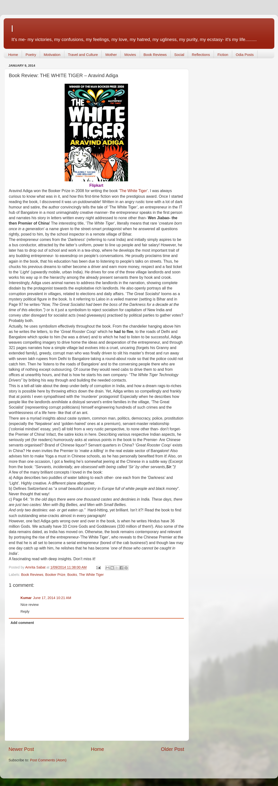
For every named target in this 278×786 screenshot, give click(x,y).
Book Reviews (155, 54)
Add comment (22, 623)
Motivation (52, 54)
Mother (111, 54)
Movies (130, 54)
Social (179, 54)
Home (13, 54)
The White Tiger (133, 191)
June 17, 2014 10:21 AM (52, 598)
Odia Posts (245, 54)
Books (72, 575)
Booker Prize (55, 575)
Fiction (223, 54)
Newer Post (21, 749)
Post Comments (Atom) (48, 760)
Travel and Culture (83, 54)
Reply (25, 611)
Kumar (26, 598)
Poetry (31, 54)
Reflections (201, 54)
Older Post (172, 749)
